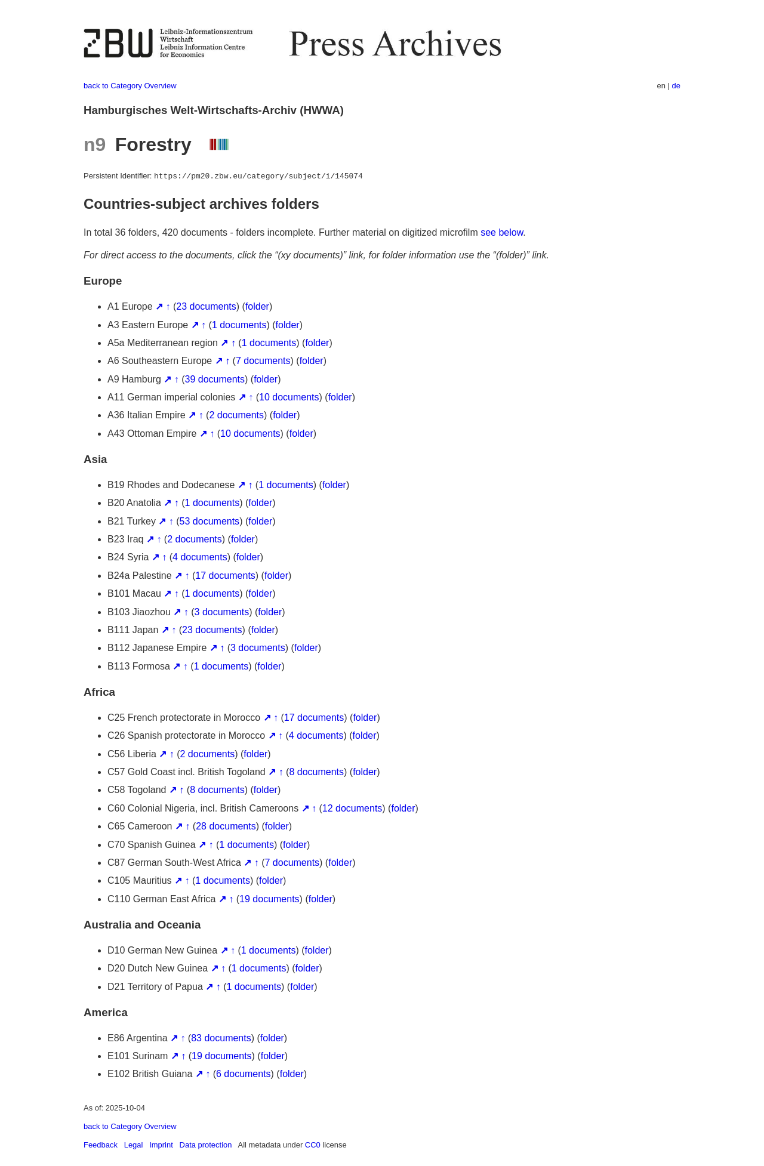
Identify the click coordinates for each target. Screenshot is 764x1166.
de (676, 85)
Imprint (161, 1144)
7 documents (263, 361)
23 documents (206, 306)
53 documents (210, 521)
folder (257, 306)
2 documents (236, 415)
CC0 (313, 1144)
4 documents (199, 557)
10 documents (289, 397)
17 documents (225, 575)
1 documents (239, 325)
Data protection (206, 1144)
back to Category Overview (130, 85)
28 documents (226, 826)
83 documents (221, 1038)
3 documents (222, 612)
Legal (133, 1144)
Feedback (101, 1144)
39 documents (215, 379)
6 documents (243, 1074)
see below (501, 232)
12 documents (352, 808)
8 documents (316, 772)
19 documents (269, 899)
